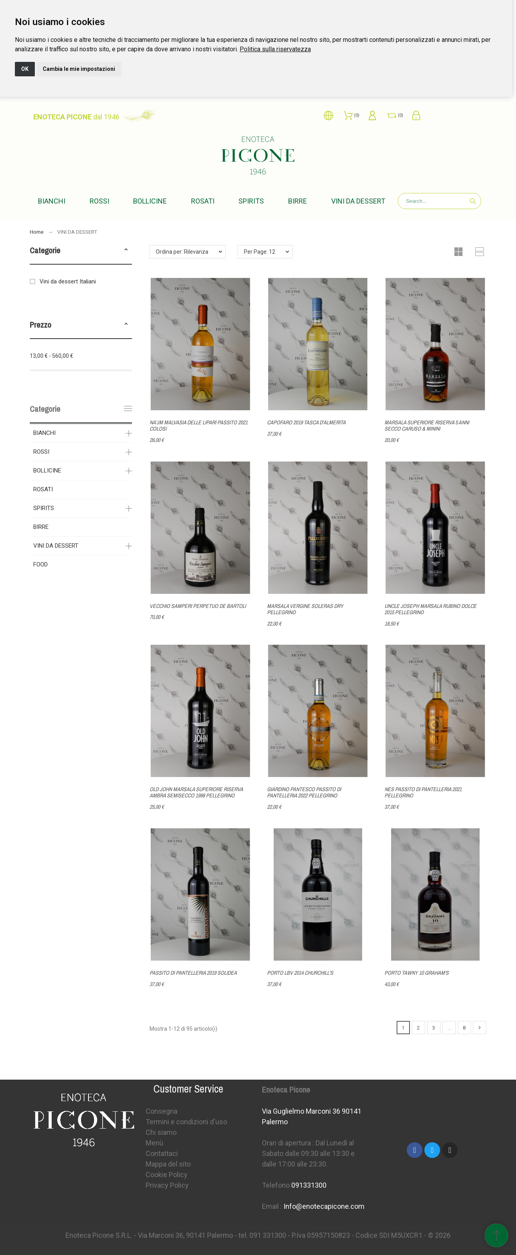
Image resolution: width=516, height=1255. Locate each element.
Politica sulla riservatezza (275, 49)
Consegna (161, 1111)
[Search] (440, 201)
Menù (154, 1143)
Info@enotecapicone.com (323, 1206)
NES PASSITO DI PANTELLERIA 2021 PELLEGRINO (423, 792)
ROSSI (41, 451)
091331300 (309, 1185)
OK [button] (25, 69)
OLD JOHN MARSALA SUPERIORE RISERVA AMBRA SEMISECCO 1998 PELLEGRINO (196, 792)
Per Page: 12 (259, 252)
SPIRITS (43, 508)
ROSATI (43, 489)
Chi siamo (161, 1132)
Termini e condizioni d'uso (186, 1122)
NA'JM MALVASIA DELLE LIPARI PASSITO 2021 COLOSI (198, 426)
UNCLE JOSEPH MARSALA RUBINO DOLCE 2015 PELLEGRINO (430, 609)
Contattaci (162, 1153)
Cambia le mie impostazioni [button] (79, 69)
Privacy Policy (167, 1185)
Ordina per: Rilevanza (182, 252)
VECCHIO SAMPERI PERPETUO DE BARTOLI (198, 605)
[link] (275, 49)
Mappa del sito (168, 1164)
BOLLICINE (47, 470)
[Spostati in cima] (496, 1235)
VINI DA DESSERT (55, 545)
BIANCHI (44, 432)
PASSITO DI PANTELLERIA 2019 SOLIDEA (193, 972)
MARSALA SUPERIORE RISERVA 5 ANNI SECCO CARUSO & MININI (426, 426)
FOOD (40, 564)
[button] (126, 250)
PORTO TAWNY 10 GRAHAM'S (416, 972)
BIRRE (41, 526)
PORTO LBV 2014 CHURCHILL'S (300, 972)
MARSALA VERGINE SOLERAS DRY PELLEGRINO (305, 609)
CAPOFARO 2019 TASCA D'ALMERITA (306, 422)
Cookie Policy (167, 1174)
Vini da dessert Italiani (68, 281)
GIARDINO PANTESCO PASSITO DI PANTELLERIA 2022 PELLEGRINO (304, 792)
